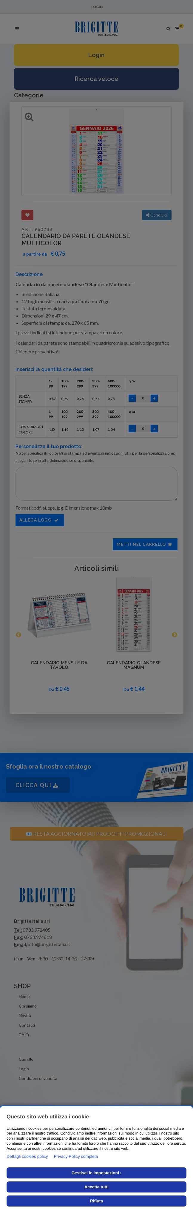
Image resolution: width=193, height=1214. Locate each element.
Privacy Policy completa (76, 1156)
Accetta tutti (96, 1186)
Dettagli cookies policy (27, 1156)
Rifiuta (96, 1200)
